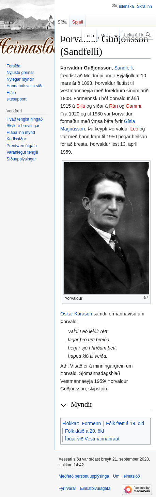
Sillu (80, 106)
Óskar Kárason (76, 313)
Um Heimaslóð (126, 476)
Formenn (91, 423)
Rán (113, 106)
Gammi (133, 106)
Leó (134, 128)
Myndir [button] (81, 404)
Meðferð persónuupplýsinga (84, 476)
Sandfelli (123, 68)
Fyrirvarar (67, 488)
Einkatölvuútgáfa (95, 488)
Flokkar (70, 423)
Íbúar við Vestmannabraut (92, 438)
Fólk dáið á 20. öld (84, 431)
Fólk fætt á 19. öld (125, 423)
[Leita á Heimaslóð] (137, 35)
